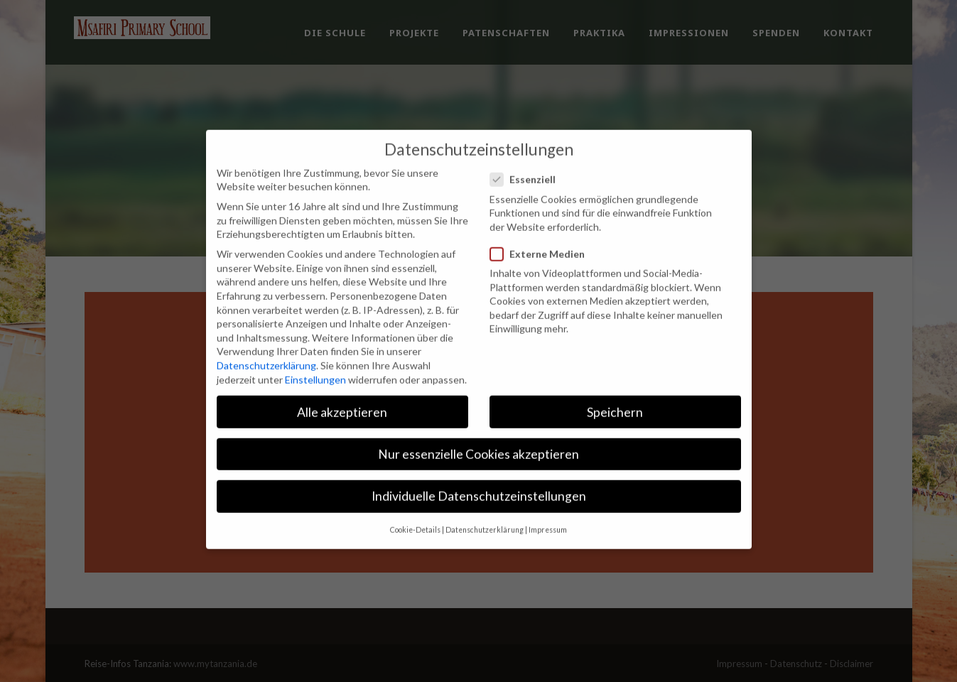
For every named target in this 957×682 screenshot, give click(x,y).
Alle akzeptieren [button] (342, 394)
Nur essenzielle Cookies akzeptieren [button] (478, 436)
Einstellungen (315, 362)
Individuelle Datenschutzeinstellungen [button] (479, 478)
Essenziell (529, 161)
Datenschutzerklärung (266, 348)
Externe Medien (543, 236)
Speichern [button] (615, 394)
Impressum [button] (548, 512)
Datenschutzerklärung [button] (484, 512)
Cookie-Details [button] (415, 512)
